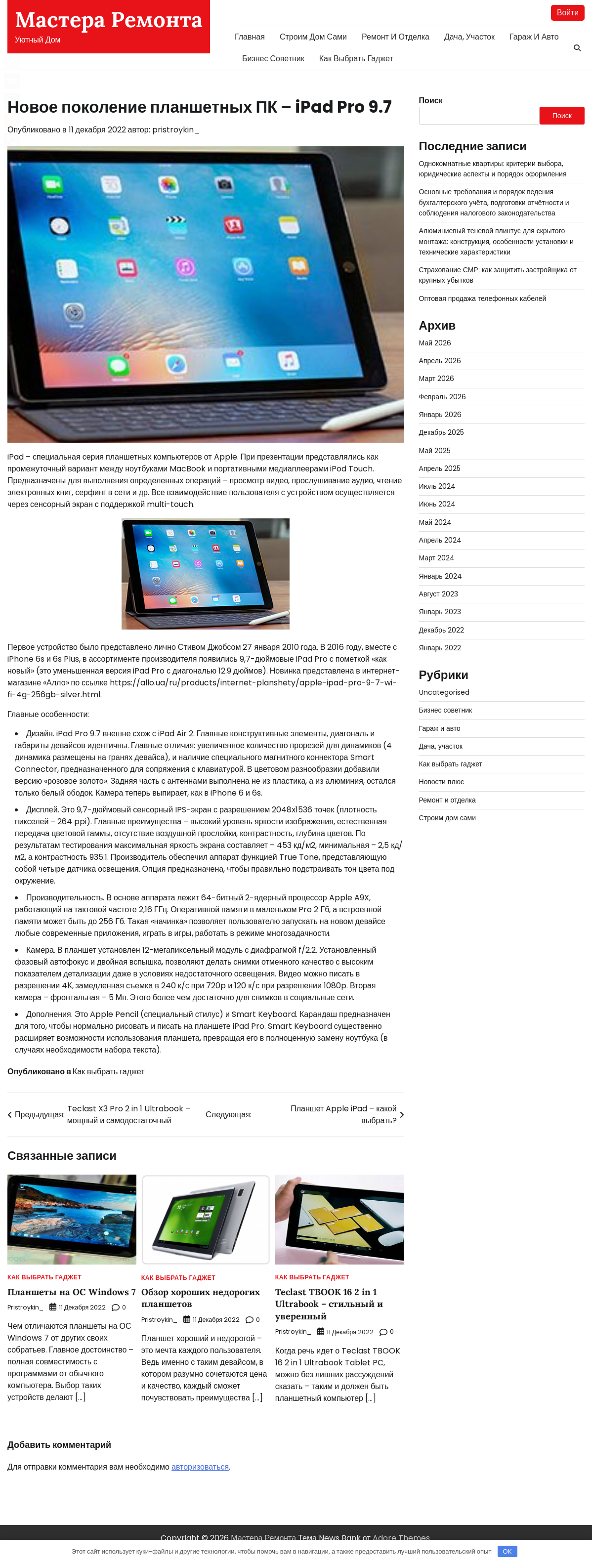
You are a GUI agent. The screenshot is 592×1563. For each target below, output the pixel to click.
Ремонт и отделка (395, 36)
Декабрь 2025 (442, 433)
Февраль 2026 (442, 397)
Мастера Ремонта (109, 19)
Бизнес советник (273, 58)
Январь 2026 (440, 415)
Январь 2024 (441, 576)
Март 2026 (437, 379)
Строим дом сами (313, 36)
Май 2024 (435, 522)
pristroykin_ (176, 130)
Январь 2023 (440, 612)
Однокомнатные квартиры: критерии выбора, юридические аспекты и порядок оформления (494, 169)
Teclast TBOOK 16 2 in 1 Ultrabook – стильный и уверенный (330, 1303)
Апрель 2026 (440, 361)
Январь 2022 (440, 648)
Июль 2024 (437, 487)
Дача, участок (469, 36)
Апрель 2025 (440, 468)
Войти (567, 12)
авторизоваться (200, 1478)
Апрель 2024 (440, 541)
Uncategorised (445, 692)
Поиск (431, 100)
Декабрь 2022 (442, 630)
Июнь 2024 (437, 504)
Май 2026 (435, 343)
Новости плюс (442, 782)
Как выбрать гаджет (356, 58)
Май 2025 (435, 451)
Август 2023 (439, 594)
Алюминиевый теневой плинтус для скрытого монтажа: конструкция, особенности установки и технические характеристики (497, 241)
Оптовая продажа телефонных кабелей (483, 298)
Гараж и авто (534, 36)
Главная (250, 36)
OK (507, 1551)
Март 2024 (437, 558)
